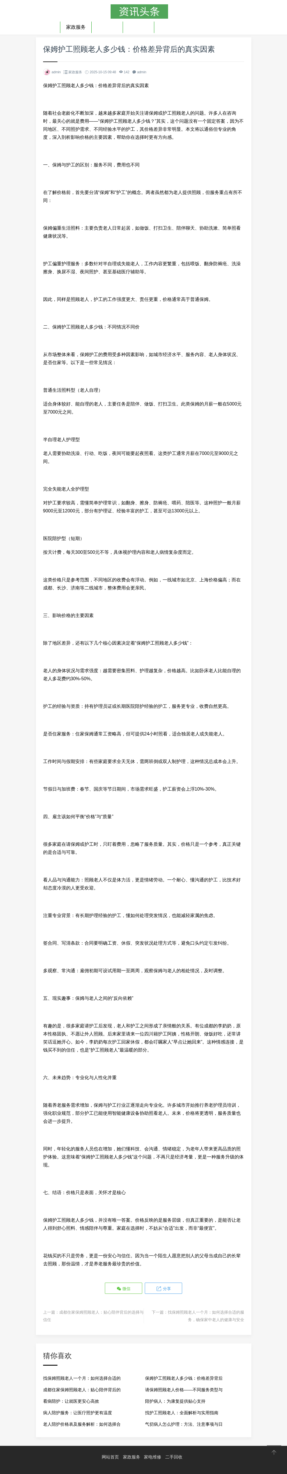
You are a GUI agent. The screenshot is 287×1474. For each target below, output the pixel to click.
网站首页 (110, 1456)
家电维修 (107, 27)
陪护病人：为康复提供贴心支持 (175, 1400)
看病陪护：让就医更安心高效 (71, 1400)
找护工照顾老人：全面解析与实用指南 (181, 1412)
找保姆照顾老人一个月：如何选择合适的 (82, 1377)
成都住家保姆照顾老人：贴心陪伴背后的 (82, 1389)
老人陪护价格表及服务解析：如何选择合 (82, 1423)
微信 (124, 1288)
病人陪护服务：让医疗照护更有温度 (77, 1412)
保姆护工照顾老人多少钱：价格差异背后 (184, 1377)
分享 (163, 1288)
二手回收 (138, 27)
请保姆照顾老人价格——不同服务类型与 (184, 1389)
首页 (49, 27)
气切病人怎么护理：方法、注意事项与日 (184, 1423)
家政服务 (76, 27)
